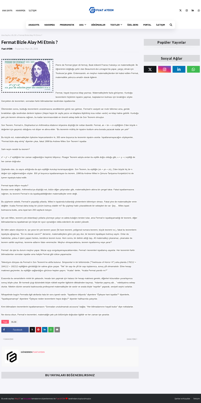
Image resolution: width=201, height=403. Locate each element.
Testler (115, 24)
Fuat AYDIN (7, 48)
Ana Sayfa (7, 10)
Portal (147, 24)
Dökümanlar (98, 24)
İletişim (32, 10)
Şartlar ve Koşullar (182, 398)
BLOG (14, 35)
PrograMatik (67, 24)
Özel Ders (132, 24)
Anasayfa (33, 24)
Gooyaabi (27, 398)
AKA (81, 24)
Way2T (18, 398)
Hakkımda (20, 10)
